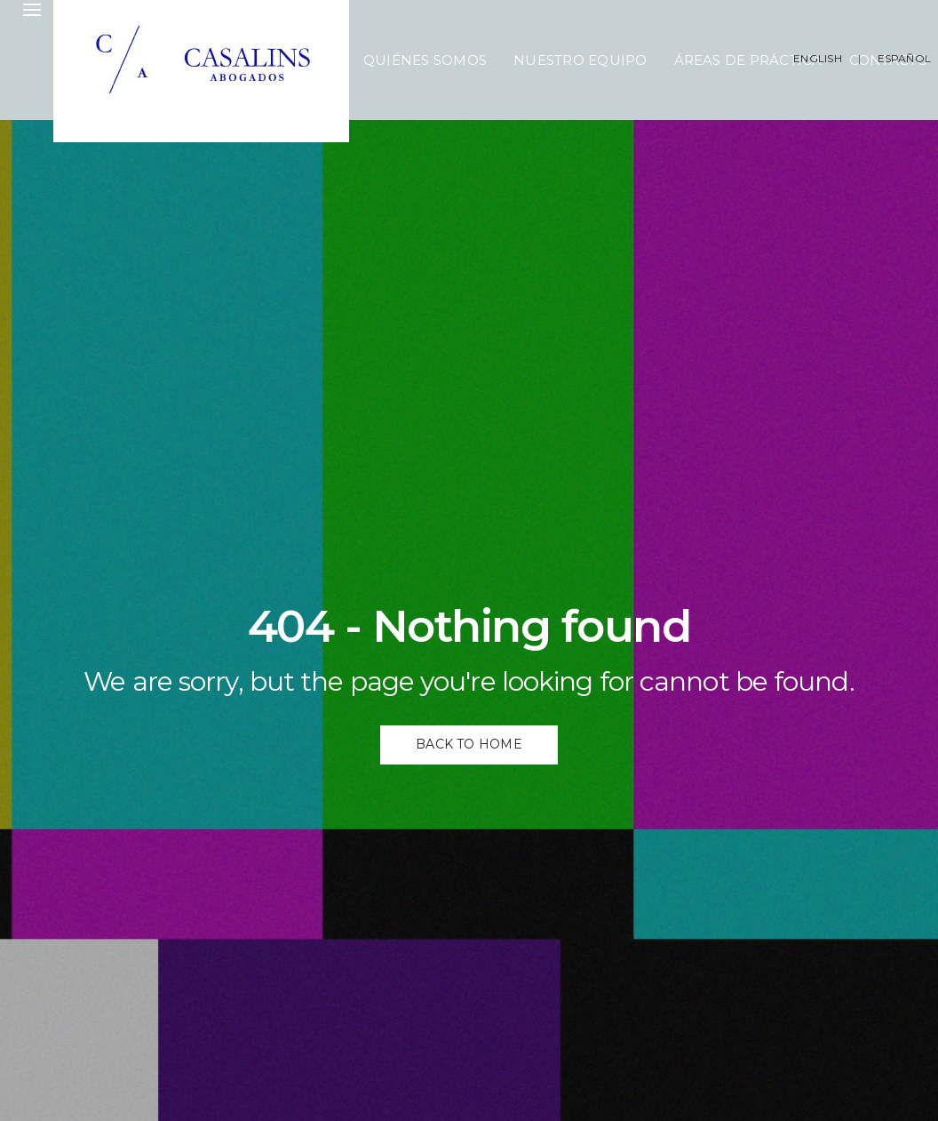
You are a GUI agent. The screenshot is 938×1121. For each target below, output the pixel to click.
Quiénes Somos (425, 60)
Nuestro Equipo (580, 60)
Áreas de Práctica (748, 60)
